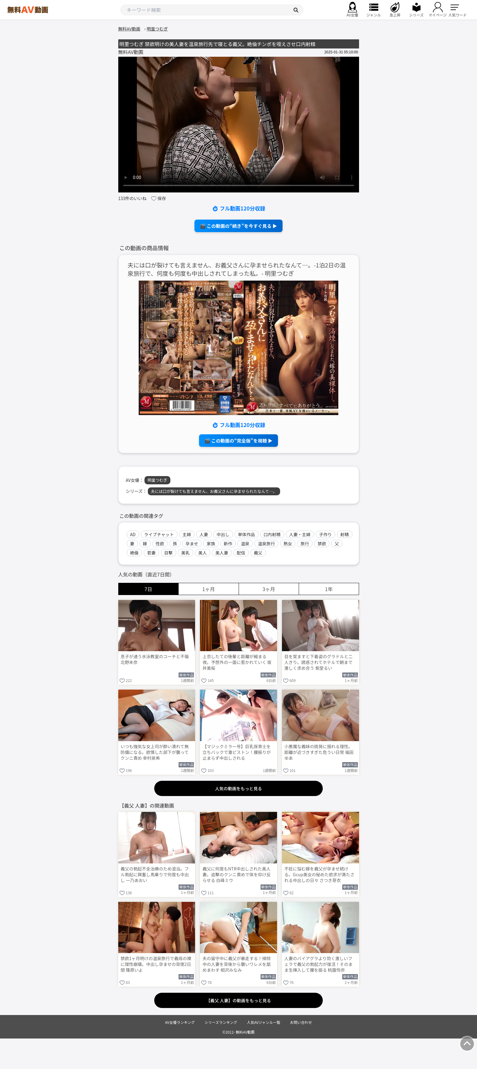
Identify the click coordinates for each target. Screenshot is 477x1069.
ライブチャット (159, 534)
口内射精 (272, 534)
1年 (329, 589)
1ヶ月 (208, 589)
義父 (258, 553)
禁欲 (322, 543)
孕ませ (192, 543)
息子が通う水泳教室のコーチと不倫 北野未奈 (155, 659)
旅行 (305, 543)
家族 (211, 543)
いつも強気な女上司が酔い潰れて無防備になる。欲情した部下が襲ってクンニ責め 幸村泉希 (155, 752)
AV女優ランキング (180, 1022)
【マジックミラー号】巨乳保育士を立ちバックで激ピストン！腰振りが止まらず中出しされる (236, 752)
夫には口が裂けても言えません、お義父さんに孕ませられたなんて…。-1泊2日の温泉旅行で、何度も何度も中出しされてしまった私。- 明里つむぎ (237, 269)
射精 (344, 534)
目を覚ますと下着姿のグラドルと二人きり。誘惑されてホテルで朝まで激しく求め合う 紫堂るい (318, 662)
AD (133, 534)
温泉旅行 (266, 543)
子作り (325, 534)
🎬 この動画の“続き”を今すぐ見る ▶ (238, 226)
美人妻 (221, 553)
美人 (202, 553)
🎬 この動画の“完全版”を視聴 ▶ (238, 440)
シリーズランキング (221, 1022)
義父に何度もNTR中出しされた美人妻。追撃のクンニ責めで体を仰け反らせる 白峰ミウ (236, 874)
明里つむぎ (157, 480)
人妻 (204, 534)
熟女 (287, 543)
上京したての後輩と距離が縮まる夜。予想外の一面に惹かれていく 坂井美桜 (237, 662)
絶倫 (134, 553)
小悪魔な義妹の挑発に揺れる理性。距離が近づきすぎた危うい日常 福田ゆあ (319, 752)
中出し (223, 534)
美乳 (185, 553)
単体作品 (246, 534)
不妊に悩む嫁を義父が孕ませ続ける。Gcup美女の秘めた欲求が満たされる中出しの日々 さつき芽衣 (319, 874)
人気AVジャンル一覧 (263, 1022)
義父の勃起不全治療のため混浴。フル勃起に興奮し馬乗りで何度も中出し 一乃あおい (155, 874)
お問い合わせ (301, 1022)
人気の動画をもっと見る (238, 788)
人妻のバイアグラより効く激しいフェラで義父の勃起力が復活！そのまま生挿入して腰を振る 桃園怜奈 (318, 964)
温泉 (245, 543)
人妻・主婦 (300, 534)
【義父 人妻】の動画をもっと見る (238, 1000)
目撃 (168, 553)
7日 (148, 589)
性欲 (160, 543)
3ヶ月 (268, 589)
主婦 (187, 534)
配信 (241, 553)
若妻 (151, 553)
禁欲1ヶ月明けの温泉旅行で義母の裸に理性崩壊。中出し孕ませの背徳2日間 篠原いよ (156, 964)
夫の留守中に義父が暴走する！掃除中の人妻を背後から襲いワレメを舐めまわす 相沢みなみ (236, 964)
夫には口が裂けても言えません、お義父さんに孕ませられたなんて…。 (214, 491)
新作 (228, 543)
